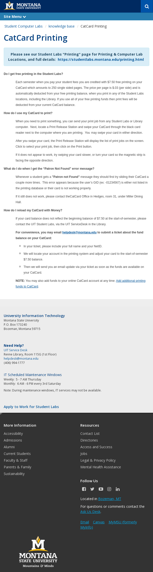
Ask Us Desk (90, 511)
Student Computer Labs (23, 26)
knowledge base (62, 26)
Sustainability (14, 473)
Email (84, 522)
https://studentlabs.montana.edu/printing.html (101, 59)
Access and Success (96, 447)
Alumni (9, 447)
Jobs (83, 453)
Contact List (90, 433)
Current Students (17, 453)
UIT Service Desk (15, 350)
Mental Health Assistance (100, 467)
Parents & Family (17, 467)
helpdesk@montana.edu (79, 232)
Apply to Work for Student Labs (31, 406)
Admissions (13, 440)
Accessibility (13, 433)
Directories (89, 440)
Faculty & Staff (15, 460)
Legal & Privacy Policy (98, 460)
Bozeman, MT (109, 498)
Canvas (99, 522)
